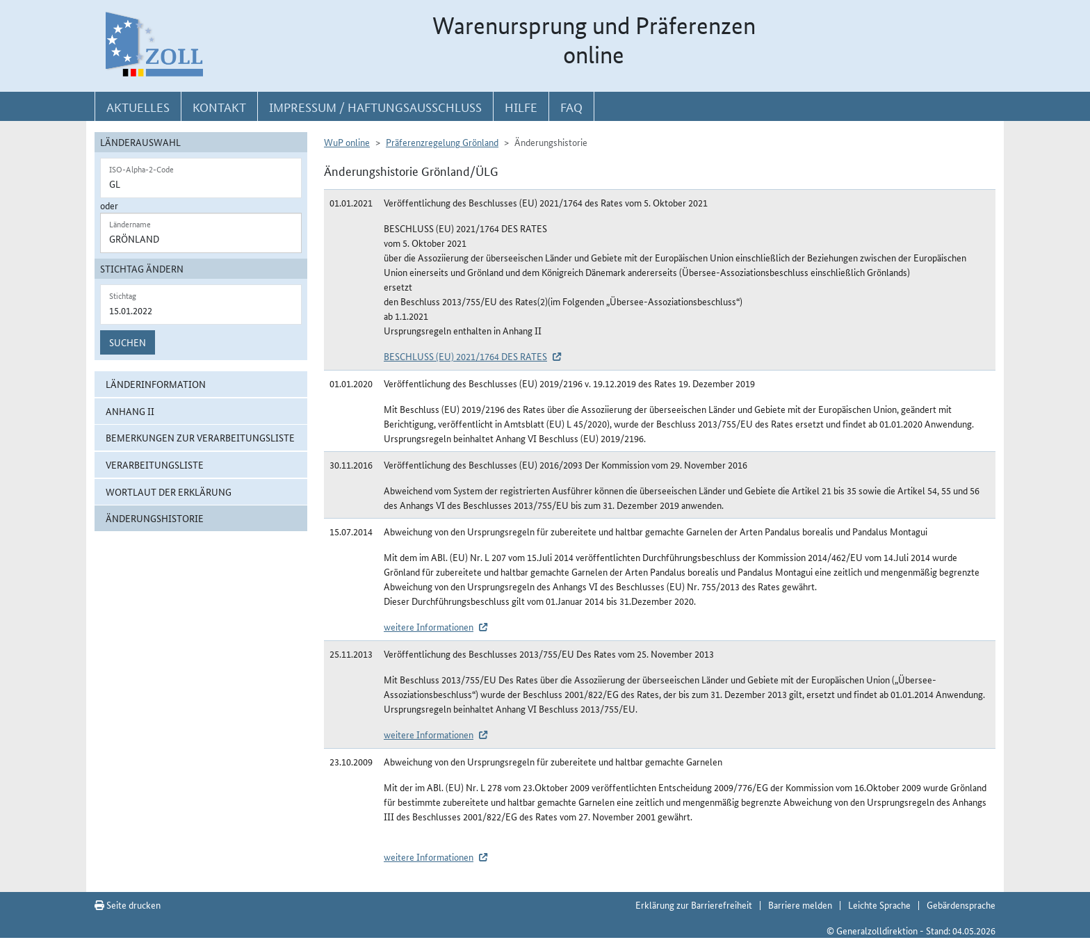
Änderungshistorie (155, 518)
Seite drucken (128, 904)
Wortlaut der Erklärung (168, 491)
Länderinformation (156, 384)
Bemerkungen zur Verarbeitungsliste (200, 437)
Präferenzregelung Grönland (442, 142)
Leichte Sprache (879, 904)
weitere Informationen (428, 626)
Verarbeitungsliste (155, 464)
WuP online (347, 142)
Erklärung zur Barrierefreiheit (693, 904)
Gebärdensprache (961, 904)
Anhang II (130, 411)
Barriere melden (800, 904)
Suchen (127, 342)
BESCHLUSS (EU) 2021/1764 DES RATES (465, 356)
